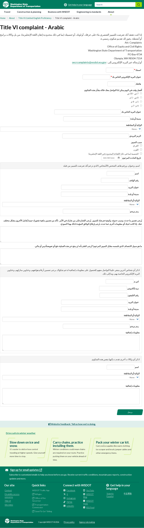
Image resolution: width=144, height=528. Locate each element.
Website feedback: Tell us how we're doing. (72, 424)
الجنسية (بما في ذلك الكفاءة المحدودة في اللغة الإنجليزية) (115, 153)
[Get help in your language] (78, 4)
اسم (137, 173)
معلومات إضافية (133, 332)
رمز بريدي (134, 211)
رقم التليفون (133, 295)
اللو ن (137, 149)
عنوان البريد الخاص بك (131, 112)
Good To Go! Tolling (43, 511)
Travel (7, 12)
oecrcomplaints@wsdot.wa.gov (89, 62)
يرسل (130, 412)
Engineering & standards (89, 12)
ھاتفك (138, 84)
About (111, 12)
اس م (136, 281)
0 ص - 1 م (136, 97)
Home (2, 18)
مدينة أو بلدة (135, 118)
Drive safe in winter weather (21, 433)
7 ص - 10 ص (134, 93)
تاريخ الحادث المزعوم (131, 158)
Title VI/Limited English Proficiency (34, 18)
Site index (9, 505)
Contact (8, 490)
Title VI (8, 501)
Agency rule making (87, 522)
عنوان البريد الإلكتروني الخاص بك (126, 77)
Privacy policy (69, 522)
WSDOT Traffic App (40, 490)
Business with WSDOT (59, 12)
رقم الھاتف (134, 180)
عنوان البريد (133, 187)
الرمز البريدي (135, 136)
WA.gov (38, 494)
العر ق (137, 145)
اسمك (138, 70)
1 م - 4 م (136, 101)
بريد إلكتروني (133, 288)
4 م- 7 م (136, 105)
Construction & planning (29, 12)
